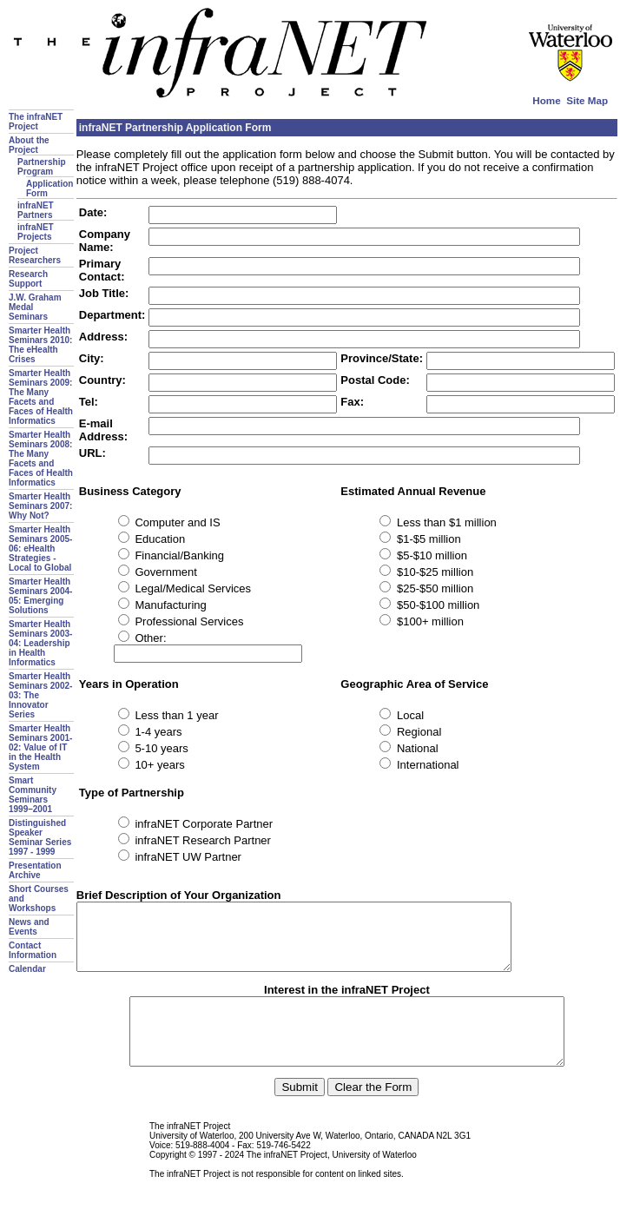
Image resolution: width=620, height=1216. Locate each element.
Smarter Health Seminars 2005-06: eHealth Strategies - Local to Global (40, 548)
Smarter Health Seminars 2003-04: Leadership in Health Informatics (40, 643)
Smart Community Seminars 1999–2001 (32, 795)
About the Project (29, 145)
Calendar (27, 969)
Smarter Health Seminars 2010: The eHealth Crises (40, 345)
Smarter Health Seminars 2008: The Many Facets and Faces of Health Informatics (41, 458)
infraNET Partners (35, 210)
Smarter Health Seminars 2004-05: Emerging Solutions (40, 596)
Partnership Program (41, 166)
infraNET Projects (35, 231)
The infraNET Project (36, 121)
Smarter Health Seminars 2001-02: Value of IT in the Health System (40, 747)
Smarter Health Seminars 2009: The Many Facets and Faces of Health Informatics (41, 397)
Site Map (587, 100)
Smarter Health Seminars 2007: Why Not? (40, 506)
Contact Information (32, 950)
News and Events (29, 926)
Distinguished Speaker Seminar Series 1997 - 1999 (40, 837)
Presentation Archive (35, 870)
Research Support (28, 278)
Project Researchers (35, 255)
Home (546, 100)
